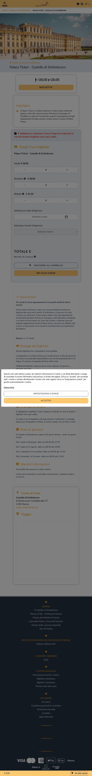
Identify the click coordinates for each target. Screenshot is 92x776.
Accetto (46, 401)
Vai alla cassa (79, 773)
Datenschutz (9, 388)
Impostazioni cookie (46, 394)
